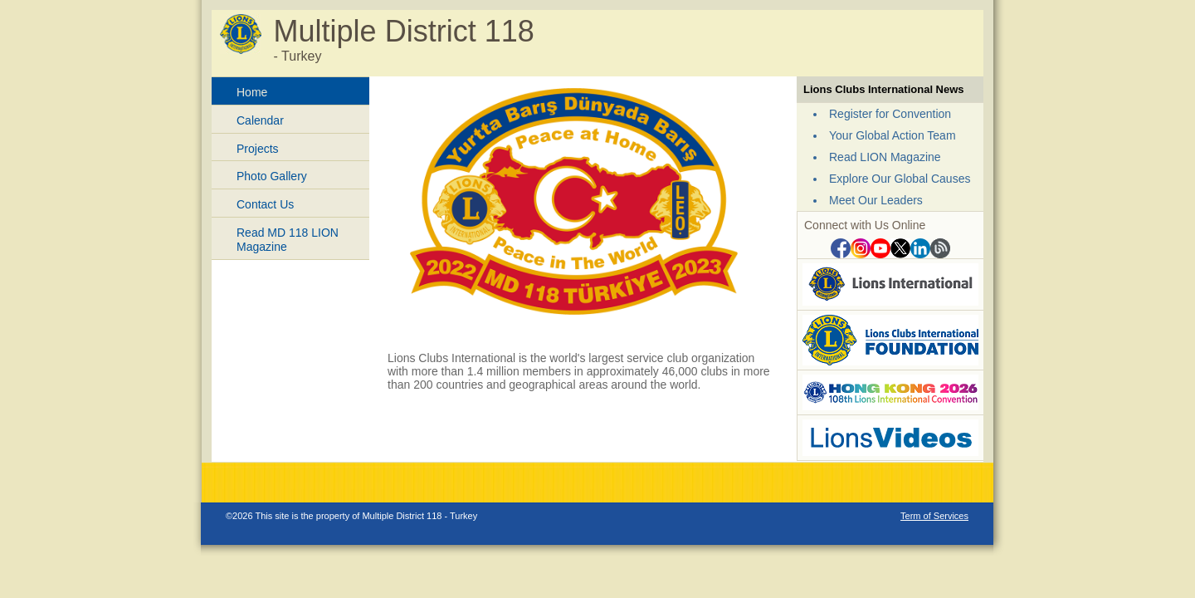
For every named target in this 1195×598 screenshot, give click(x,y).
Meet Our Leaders (876, 200)
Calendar (260, 120)
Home (252, 92)
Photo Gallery (272, 176)
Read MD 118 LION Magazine (288, 239)
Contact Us (265, 204)
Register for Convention (890, 113)
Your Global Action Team (892, 135)
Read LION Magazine (885, 157)
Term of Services (934, 516)
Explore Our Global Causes (899, 178)
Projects (258, 148)
